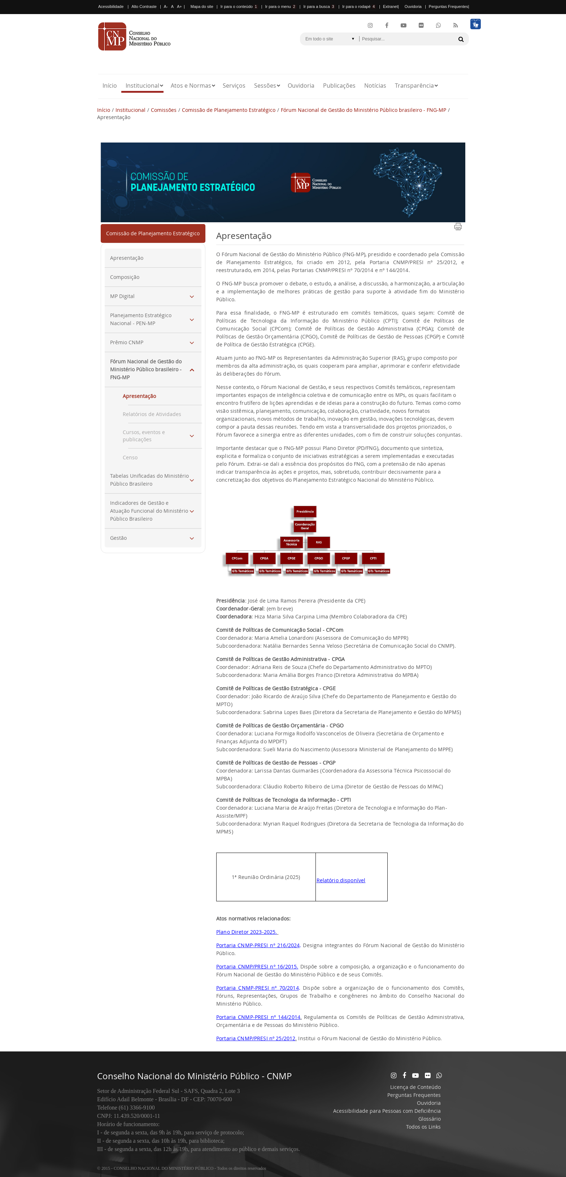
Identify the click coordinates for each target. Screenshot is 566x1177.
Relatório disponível (341, 880)
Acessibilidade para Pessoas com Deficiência (387, 1110)
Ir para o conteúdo (239, 6)
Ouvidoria (413, 6)
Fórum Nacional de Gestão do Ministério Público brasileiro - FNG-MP (363, 109)
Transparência (414, 85)
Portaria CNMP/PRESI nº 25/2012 (255, 1038)
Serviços (234, 85)
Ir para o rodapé (359, 6)
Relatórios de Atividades (152, 414)
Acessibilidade (110, 6)
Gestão (118, 537)
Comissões (164, 109)
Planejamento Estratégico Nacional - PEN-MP (140, 319)
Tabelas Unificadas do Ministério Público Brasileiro (149, 479)
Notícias (375, 85)
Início (110, 85)
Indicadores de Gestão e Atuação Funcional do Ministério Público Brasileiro (149, 510)
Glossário (429, 1118)
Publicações (339, 85)
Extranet (390, 6)
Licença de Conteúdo (415, 1087)
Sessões (265, 85)
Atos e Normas (191, 85)
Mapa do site (202, 6)
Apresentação (126, 257)
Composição (124, 277)
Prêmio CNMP (126, 342)
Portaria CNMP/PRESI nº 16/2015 (256, 966)
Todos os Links (423, 1126)
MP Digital (122, 296)
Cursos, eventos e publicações (144, 436)
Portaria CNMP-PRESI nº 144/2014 (258, 1017)
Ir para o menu (280, 6)
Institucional (142, 85)
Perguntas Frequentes (448, 6)
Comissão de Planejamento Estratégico (228, 109)
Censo (130, 457)
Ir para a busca (319, 6)
